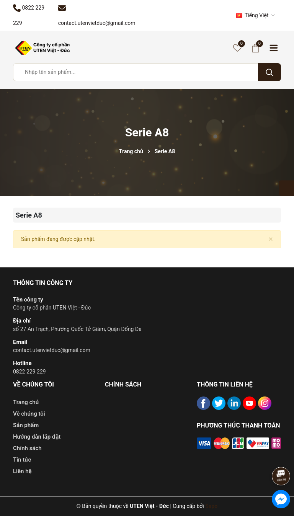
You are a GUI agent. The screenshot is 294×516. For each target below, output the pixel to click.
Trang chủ (26, 402)
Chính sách (27, 448)
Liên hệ (22, 471)
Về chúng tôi (29, 413)
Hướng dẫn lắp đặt (36, 436)
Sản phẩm (26, 425)
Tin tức (22, 459)
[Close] (271, 239)
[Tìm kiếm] (269, 72)
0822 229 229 (29, 372)
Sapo (211, 506)
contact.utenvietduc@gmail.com (51, 350)
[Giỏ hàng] (255, 48)
